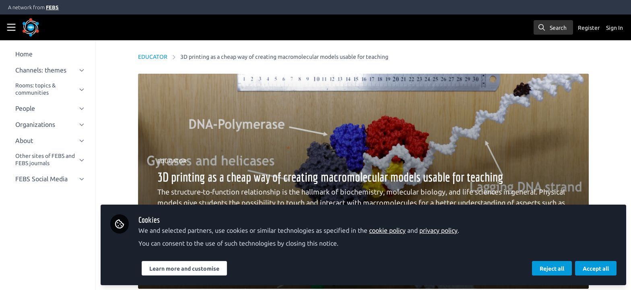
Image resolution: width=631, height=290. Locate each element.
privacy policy (446, 230)
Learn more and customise (192, 268)
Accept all (596, 268)
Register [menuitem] (589, 28)
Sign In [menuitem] (614, 28)
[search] (553, 27)
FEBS (52, 7)
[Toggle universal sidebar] (11, 27)
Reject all (552, 268)
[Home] (42, 27)
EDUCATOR (156, 57)
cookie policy (394, 230)
